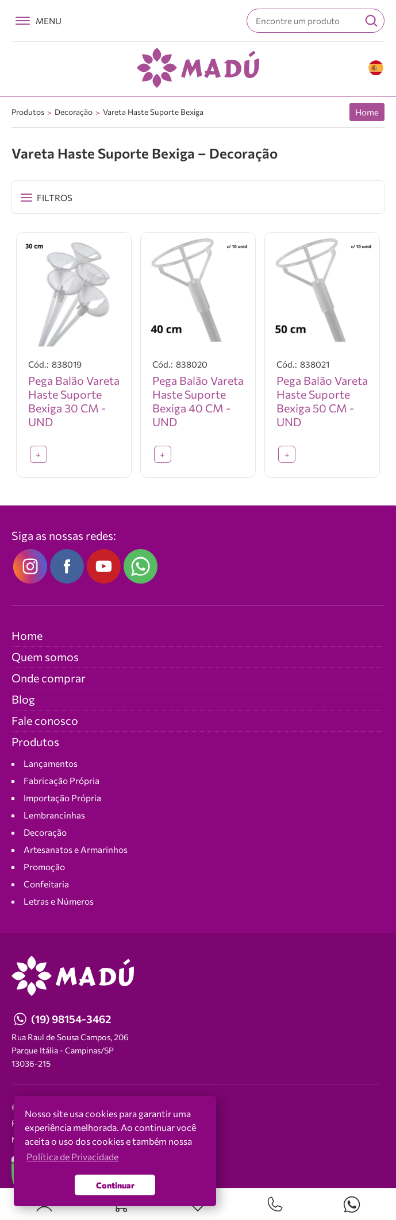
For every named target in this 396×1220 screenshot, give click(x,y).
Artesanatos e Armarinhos (76, 849)
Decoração (74, 112)
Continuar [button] (115, 1185)
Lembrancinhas (54, 815)
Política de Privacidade (72, 1156)
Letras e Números (59, 901)
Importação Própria (62, 798)
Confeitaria (46, 884)
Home (367, 112)
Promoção (44, 867)
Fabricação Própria (61, 780)
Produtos (27, 112)
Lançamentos (51, 763)
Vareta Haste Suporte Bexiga (153, 112)
